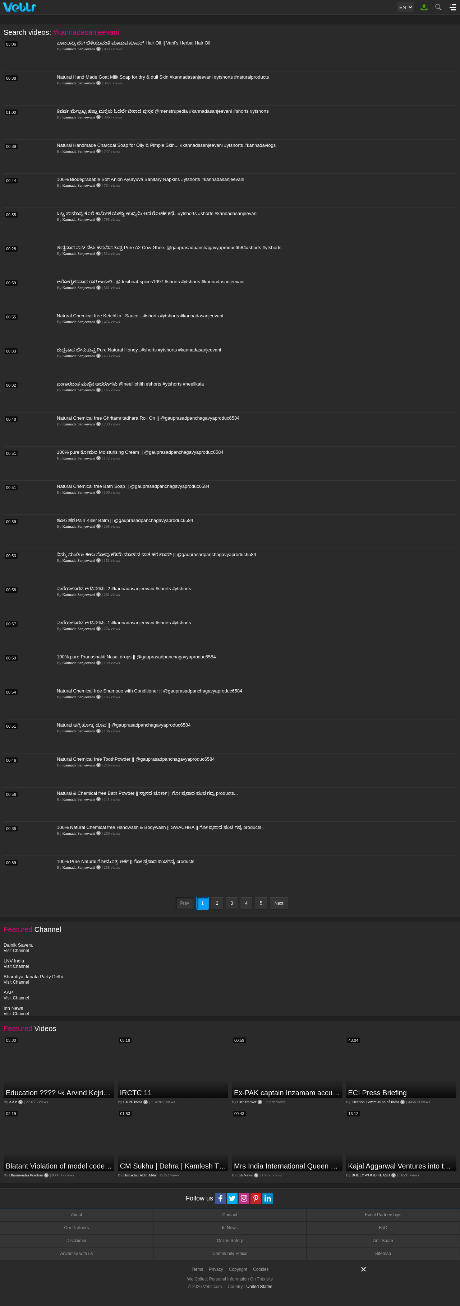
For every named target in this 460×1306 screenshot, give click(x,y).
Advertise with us (76, 1253)
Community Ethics (229, 1253)
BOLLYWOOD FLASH (370, 1175)
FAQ (383, 1227)
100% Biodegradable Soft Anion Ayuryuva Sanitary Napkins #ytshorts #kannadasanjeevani (150, 179)
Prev (184, 903)
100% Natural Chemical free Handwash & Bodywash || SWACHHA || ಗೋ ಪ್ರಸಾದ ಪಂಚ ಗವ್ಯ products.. (160, 827)
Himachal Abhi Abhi (139, 1175)
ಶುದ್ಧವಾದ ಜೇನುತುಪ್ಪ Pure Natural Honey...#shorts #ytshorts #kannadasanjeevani (139, 350)
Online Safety (230, 1240)
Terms (197, 1269)
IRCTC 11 (136, 1093)
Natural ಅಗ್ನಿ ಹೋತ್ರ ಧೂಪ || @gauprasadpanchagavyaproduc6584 (123, 725)
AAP (13, 1102)
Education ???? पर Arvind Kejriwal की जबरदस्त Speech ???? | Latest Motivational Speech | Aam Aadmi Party (59, 1093)
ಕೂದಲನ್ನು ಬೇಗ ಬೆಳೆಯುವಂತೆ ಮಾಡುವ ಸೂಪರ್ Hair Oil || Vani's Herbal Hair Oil (133, 43)
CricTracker (247, 1102)
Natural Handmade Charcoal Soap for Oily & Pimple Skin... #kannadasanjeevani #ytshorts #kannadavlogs (166, 145)
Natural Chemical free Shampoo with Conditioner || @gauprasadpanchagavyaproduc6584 (149, 691)
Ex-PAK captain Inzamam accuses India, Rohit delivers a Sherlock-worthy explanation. (287, 1093)
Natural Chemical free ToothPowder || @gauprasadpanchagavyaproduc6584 (136, 759)
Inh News (245, 1175)
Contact (229, 1214)
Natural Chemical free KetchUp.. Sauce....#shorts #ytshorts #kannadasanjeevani (140, 315)
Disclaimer (76, 1240)
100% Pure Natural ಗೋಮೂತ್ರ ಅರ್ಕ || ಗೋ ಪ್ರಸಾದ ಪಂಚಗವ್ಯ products (125, 861)
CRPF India (132, 1102)
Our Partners (76, 1227)
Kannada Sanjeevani (79, 49)
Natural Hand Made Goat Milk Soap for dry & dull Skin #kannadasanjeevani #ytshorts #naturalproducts (163, 77)
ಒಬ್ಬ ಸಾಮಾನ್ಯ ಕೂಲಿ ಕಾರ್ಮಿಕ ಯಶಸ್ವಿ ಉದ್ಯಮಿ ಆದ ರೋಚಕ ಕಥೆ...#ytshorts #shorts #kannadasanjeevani (157, 213)
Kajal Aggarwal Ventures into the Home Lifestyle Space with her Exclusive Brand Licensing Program (401, 1166)
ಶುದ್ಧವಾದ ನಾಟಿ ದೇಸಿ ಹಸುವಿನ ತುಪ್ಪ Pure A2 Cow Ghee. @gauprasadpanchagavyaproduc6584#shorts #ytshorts (169, 247)
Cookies (260, 1269)
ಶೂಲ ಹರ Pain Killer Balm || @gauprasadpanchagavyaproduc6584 (125, 520)
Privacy (216, 1269)
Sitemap (383, 1253)
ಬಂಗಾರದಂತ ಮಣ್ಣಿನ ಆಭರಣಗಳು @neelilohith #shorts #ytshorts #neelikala (130, 384)
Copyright (238, 1269)
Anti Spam (383, 1240)
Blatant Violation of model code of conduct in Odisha (59, 1166)
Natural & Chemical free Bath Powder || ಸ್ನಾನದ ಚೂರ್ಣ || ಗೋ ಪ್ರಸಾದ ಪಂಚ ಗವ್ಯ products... (147, 793)
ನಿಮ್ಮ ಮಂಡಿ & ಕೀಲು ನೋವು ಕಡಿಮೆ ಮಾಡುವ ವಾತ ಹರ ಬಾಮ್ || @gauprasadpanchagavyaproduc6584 (156, 554)
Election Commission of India (375, 1102)
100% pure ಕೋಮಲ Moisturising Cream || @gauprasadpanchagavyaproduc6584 (140, 452)
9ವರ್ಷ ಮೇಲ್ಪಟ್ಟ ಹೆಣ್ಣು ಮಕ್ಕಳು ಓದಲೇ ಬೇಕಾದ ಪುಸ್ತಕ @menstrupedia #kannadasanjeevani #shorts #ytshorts (163, 111)
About (76, 1214)
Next (279, 903)
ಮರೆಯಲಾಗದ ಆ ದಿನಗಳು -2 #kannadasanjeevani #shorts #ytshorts (124, 588)
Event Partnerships (383, 1214)
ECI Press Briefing (377, 1093)
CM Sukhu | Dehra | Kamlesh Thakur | (173, 1166)
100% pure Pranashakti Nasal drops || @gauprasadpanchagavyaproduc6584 (136, 656)
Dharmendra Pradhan (26, 1175)
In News (230, 1227)
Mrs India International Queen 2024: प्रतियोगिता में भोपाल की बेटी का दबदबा (287, 1166)
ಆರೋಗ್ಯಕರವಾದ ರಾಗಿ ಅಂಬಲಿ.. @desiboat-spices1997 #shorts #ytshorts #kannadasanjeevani (150, 281)
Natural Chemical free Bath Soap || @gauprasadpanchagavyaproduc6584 (133, 486)
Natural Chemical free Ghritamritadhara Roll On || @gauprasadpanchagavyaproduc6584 (148, 418)
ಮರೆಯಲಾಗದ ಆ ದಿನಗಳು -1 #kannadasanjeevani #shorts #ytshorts (124, 622)
